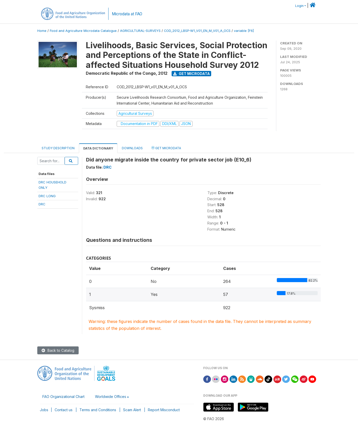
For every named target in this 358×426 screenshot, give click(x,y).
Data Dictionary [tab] (98, 148)
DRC (42, 204)
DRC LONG (47, 196)
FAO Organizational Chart (63, 396)
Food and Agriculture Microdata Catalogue (83, 31)
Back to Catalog (58, 350)
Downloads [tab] (132, 148)
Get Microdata (191, 73)
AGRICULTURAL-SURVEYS (140, 31)
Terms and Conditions (97, 410)
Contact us (64, 410)
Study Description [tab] (58, 148)
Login (299, 6)
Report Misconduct (164, 410)
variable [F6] (244, 31)
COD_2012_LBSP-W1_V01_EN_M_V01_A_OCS (197, 31)
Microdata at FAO (127, 13)
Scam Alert (132, 410)
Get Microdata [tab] (166, 148)
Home (41, 31)
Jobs (44, 410)
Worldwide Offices (110, 396)
